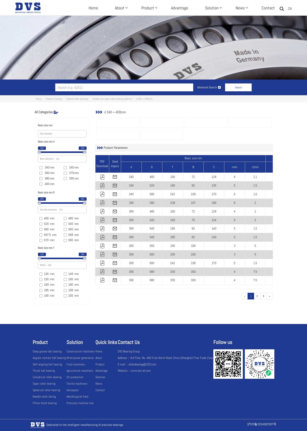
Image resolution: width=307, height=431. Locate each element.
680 (152, 272)
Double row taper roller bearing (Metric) (112, 99)
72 (193, 177)
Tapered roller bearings (77, 99)
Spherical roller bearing (46, 390)
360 (131, 211)
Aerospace (73, 390)
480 (152, 211)
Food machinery (76, 364)
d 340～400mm (144, 99)
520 (152, 185)
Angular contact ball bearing (49, 358)
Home (93, 8)
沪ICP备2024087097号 (261, 424)
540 (152, 220)
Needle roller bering (44, 396)
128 (214, 177)
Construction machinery (81, 351)
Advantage (179, 8)
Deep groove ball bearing (47, 351)
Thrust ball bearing (44, 371)
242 (172, 194)
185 (172, 228)
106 (193, 194)
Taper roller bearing (44, 384)
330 (172, 272)
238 (172, 203)
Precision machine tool (80, 403)
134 (214, 220)
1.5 (255, 185)
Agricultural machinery (80, 371)
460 (152, 177)
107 (193, 203)
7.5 (255, 272)
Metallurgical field (77, 396)
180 (172, 185)
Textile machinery (77, 384)
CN (290, 8)
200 (172, 254)
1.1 (255, 177)
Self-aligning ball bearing (47, 364)
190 (214, 203)
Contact (268, 8)
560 (152, 246)
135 (214, 185)
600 (152, 254)
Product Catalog (54, 99)
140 (214, 228)
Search (238, 87)
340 (131, 177)
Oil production (75, 377)
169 (172, 220)
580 (152, 194)
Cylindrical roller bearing (47, 377)
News (241, 8)
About (121, 8)
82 (193, 185)
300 (193, 272)
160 (172, 177)
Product (149, 8)
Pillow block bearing (45, 403)
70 (193, 220)
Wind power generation (80, 358)
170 (214, 194)
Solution (213, 8)
